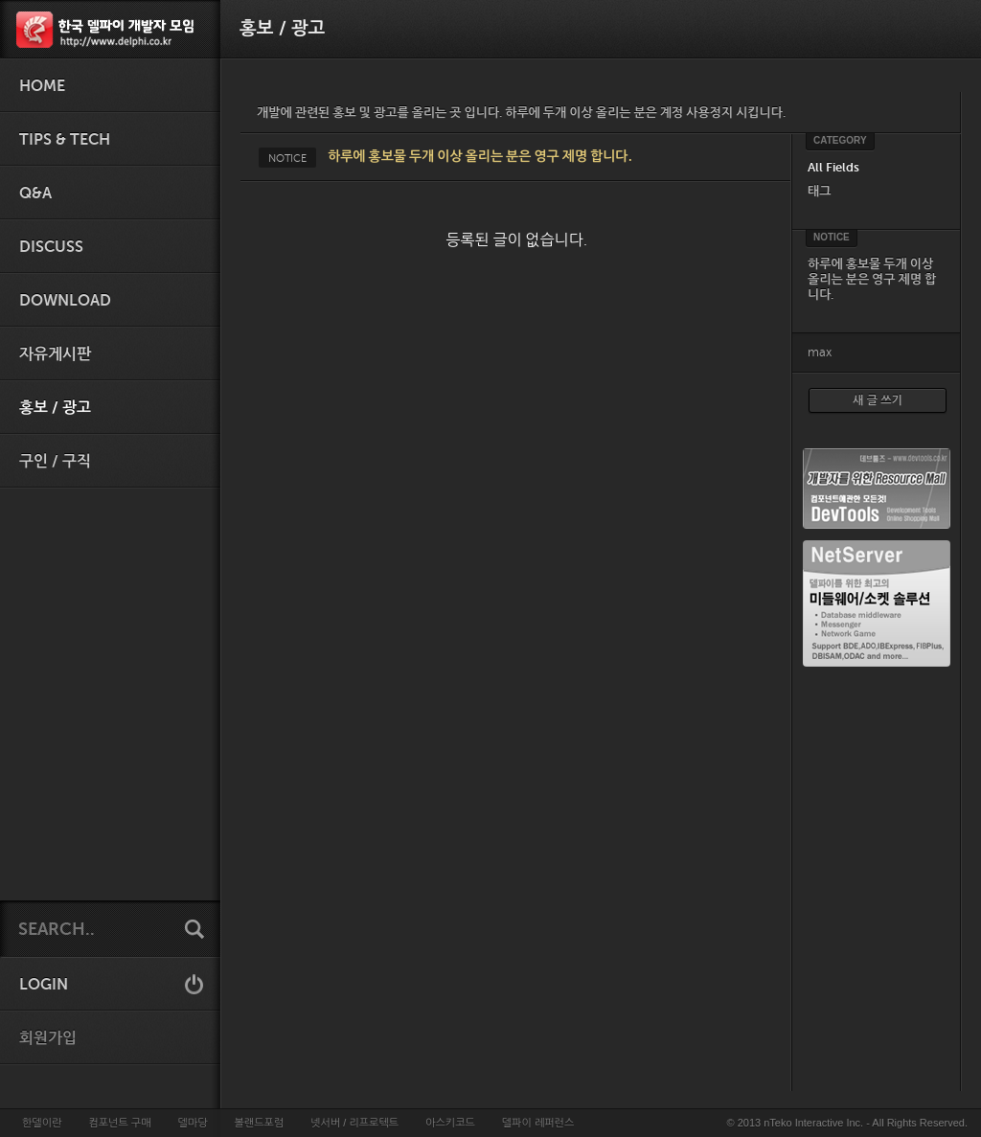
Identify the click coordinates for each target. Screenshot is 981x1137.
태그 (819, 191)
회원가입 (48, 1038)
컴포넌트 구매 (119, 1122)
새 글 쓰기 (877, 400)
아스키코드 (450, 1122)
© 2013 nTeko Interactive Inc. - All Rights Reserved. (847, 1122)
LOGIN (43, 984)
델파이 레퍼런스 (538, 1122)
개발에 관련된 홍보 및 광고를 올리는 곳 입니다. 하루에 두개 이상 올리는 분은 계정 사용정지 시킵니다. (521, 112)
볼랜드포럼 (260, 1122)
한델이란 (41, 1122)
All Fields (833, 167)
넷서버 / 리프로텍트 (354, 1122)
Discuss (51, 247)
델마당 (192, 1122)
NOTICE (287, 158)
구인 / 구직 (55, 461)
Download (65, 300)
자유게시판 (55, 354)
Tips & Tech (64, 139)
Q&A (35, 193)
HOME (42, 86)
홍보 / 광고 (55, 408)
